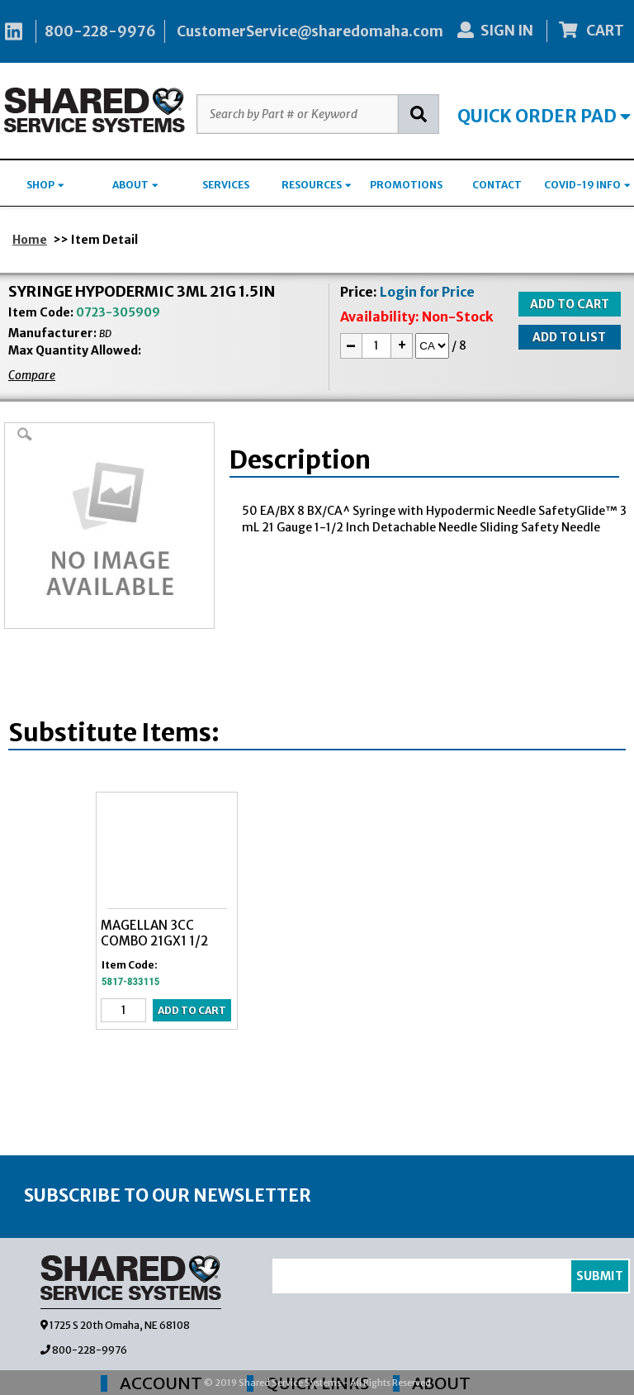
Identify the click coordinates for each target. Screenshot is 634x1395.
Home (29, 239)
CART (592, 30)
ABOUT (135, 185)
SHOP (45, 185)
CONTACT (497, 185)
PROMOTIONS (406, 185)
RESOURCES (317, 185)
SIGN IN (495, 30)
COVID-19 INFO (587, 185)
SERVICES (225, 185)
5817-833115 (130, 981)
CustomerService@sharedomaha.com (310, 31)
